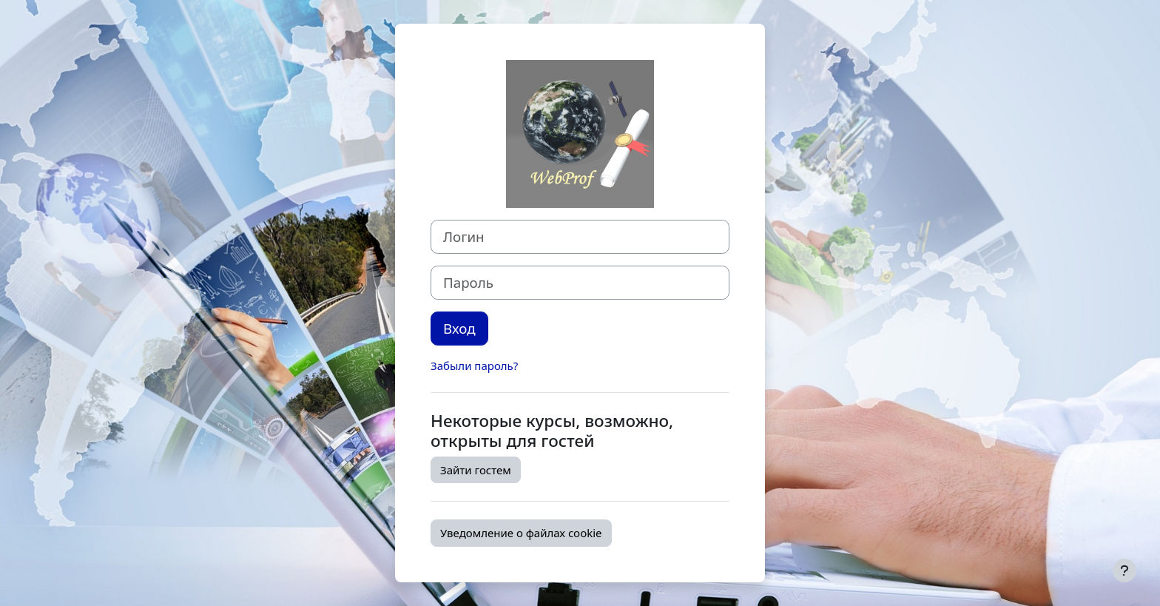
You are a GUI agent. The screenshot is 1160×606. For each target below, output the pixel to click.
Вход (459, 328)
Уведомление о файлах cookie (521, 532)
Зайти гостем (475, 469)
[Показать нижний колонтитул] (1124, 570)
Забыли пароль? (474, 365)
